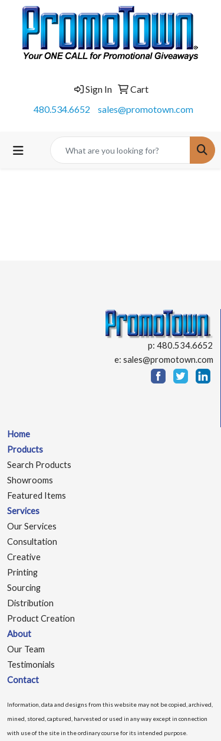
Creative (24, 557)
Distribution (30, 603)
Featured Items (36, 495)
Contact (23, 680)
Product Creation (41, 618)
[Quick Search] (120, 150)
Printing (22, 572)
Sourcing (24, 588)
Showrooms (30, 480)
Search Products (39, 465)
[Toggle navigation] (18, 150)
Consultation (32, 542)
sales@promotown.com (145, 109)
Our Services (32, 526)
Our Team (26, 649)
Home (18, 434)
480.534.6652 (62, 109)
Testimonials (31, 664)
